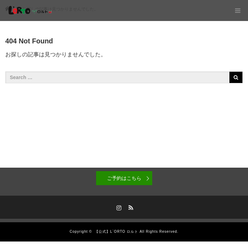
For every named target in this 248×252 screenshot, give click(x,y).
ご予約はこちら (124, 178)
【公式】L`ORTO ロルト (116, 231)
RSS (130, 206)
